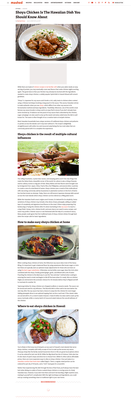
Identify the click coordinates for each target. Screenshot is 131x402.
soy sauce (64, 207)
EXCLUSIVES (38, 3)
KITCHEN (68, 3)
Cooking (24, 8)
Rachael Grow (21, 21)
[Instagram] (99, 3)
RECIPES (29, 3)
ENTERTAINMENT (57, 3)
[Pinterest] (102, 3)
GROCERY (76, 3)
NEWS (47, 3)
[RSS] (109, 3)
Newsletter (117, 2)
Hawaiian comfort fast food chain (29, 361)
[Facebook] (89, 3)
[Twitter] (96, 3)
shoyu (42, 105)
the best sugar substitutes (30, 270)
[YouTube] (92, 3)
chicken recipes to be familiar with (45, 87)
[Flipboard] (106, 3)
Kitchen (18, 8)
